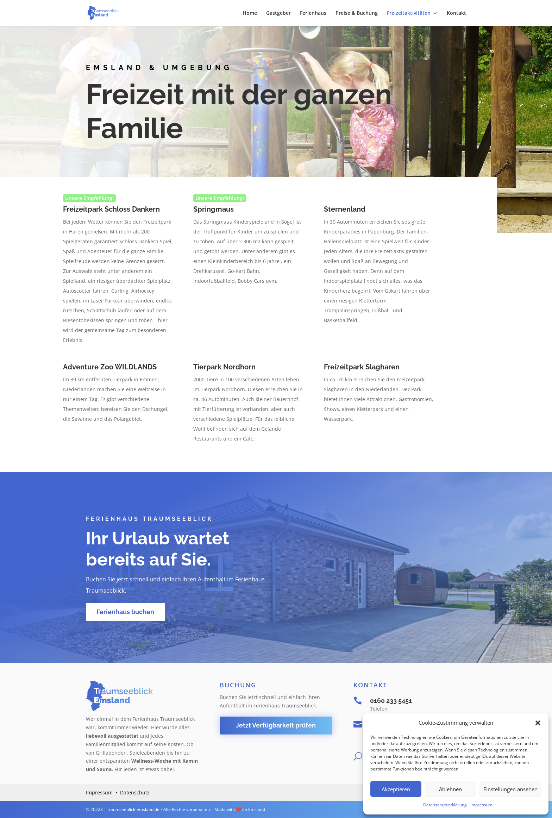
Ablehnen (450, 789)
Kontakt (456, 13)
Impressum (481, 805)
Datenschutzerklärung (445, 805)
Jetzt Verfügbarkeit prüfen (276, 725)
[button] (537, 722)
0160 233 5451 (391, 700)
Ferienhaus (313, 13)
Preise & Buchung (356, 13)
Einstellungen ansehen (510, 789)
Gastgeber (278, 13)
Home (250, 13)
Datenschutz (135, 792)
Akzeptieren (396, 789)
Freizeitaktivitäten (409, 13)
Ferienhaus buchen (125, 612)
